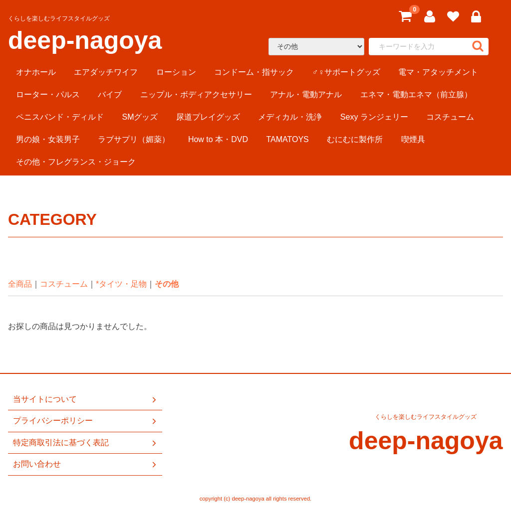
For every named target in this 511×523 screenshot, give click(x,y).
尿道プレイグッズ (208, 117)
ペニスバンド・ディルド (60, 117)
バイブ (110, 94)
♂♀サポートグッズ (346, 72)
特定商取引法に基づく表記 (85, 442)
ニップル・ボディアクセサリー (196, 94)
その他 (167, 284)
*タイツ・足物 (121, 284)
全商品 (20, 284)
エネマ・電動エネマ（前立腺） (416, 94)
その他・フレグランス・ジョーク (76, 162)
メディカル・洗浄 (290, 117)
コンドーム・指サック (254, 72)
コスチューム (450, 117)
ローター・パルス (48, 94)
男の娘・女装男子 (48, 139)
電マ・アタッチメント (438, 72)
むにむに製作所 (355, 139)
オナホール (36, 72)
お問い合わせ (85, 464)
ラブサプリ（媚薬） (134, 139)
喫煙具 (413, 139)
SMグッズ (140, 117)
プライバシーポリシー (85, 420)
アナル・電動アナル (306, 94)
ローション (176, 72)
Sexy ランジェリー (374, 117)
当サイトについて (85, 399)
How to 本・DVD (218, 139)
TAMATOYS (287, 139)
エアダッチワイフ (106, 72)
